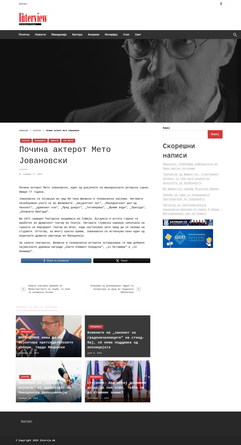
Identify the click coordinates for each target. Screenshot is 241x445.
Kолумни (93, 34)
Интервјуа (111, 34)
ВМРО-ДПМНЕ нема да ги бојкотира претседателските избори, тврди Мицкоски (45, 342)
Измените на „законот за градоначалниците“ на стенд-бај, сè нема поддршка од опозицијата (115, 340)
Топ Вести (68, 141)
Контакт (23, 4)
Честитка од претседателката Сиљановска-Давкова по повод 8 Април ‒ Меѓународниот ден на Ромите (192, 209)
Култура (77, 34)
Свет (138, 34)
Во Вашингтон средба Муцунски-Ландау (191, 189)
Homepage (23, 131)
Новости (40, 34)
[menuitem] (24, 34)
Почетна (24, 34)
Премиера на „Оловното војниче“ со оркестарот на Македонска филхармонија (44, 388)
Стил (126, 34)
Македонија (59, 34)
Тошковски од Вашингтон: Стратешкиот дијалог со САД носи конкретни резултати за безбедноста (191, 179)
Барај (166, 128)
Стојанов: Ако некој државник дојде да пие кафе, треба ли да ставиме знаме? (116, 388)
